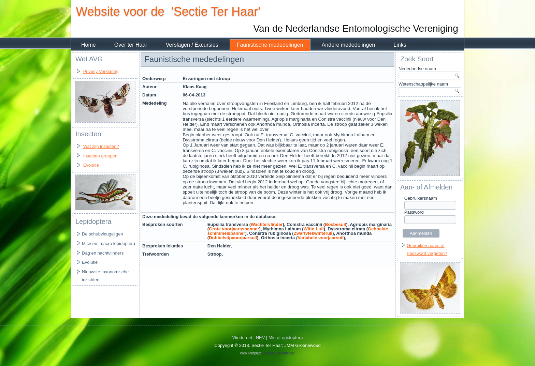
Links (399, 45)
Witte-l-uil (314, 228)
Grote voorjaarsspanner (234, 228)
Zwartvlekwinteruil (313, 233)
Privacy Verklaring (101, 71)
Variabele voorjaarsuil (320, 237)
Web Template (251, 353)
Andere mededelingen (348, 45)
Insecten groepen (100, 155)
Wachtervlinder (267, 224)
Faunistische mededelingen (270, 45)
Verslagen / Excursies (192, 45)
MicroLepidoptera (286, 337)
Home (88, 45)
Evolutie (91, 165)
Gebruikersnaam (420, 198)
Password (414, 212)
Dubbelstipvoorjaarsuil (233, 237)
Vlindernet (242, 337)
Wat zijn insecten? (101, 146)
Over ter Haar (130, 45)
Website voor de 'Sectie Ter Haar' (168, 11)
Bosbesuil (335, 224)
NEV (260, 337)
